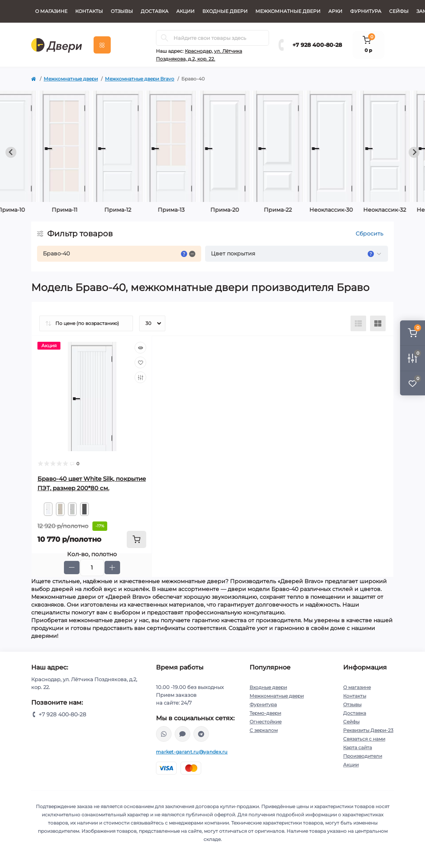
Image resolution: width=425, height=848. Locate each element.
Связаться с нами (364, 739)
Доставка (154, 11)
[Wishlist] (140, 362)
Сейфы (399, 11)
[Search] (164, 38)
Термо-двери (265, 713)
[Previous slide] (10, 152)
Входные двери (225, 11)
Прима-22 (79, 209)
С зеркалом (264, 730)
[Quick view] (140, 347)
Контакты (89, 11)
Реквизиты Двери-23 (368, 730)
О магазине (51, 11)
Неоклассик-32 (186, 209)
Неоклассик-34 (292, 209)
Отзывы (122, 11)
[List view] (358, 323)
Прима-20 (26, 209)
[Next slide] (414, 152)
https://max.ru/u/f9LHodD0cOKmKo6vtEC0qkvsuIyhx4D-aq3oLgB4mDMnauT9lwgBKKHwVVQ (182, 734)
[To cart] (136, 539)
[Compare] (140, 377)
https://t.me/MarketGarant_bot (201, 734)
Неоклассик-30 (132, 209)
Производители (362, 756)
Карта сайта (357, 747)
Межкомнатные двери (288, 11)
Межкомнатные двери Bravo (139, 79)
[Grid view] (378, 323)
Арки (335, 11)
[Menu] (102, 45)
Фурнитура (365, 11)
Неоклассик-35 (345, 209)
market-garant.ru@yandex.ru (192, 752)
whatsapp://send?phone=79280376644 (163, 734)
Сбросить (369, 233)
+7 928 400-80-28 (317, 44)
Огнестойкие (266, 722)
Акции (185, 11)
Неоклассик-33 (239, 209)
